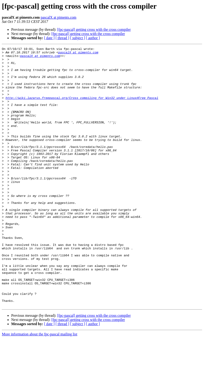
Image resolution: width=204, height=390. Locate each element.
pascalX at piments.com (58, 17)
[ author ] (93, 38)
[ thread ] (62, 38)
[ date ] (49, 38)
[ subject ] (77, 38)
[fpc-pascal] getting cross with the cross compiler (94, 29)
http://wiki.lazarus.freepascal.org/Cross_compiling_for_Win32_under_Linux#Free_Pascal (82, 108)
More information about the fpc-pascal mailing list (39, 386)
